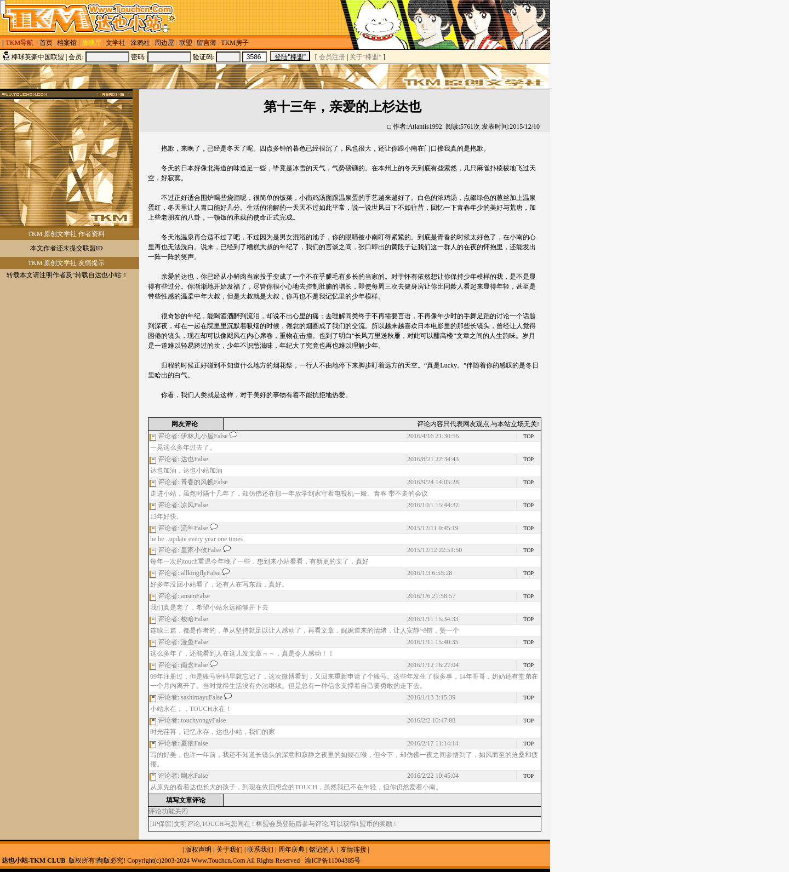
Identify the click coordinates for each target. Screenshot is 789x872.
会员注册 (332, 57)
